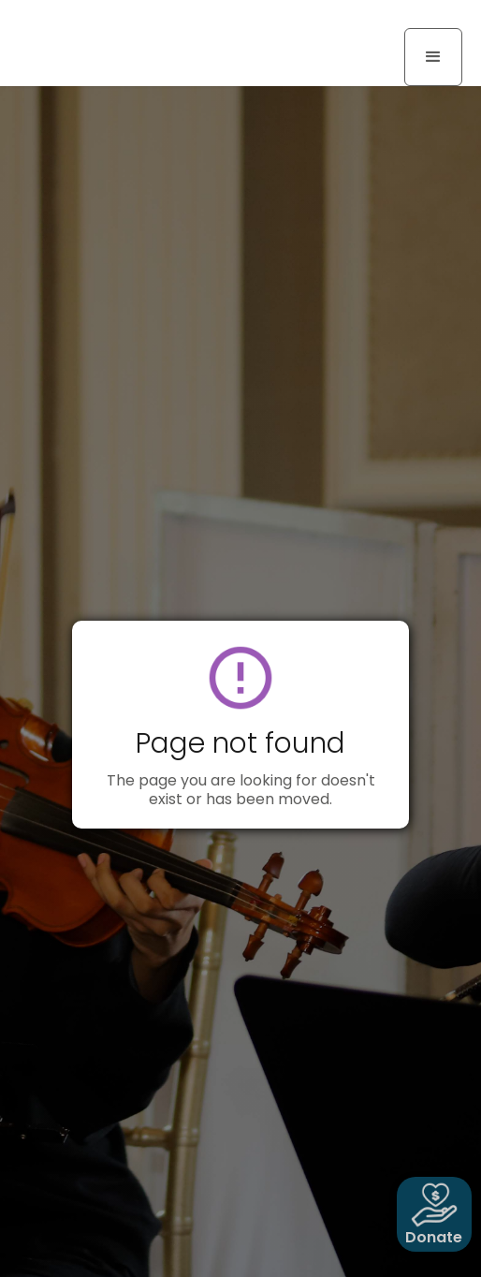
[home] (89, 20)
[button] (433, 57)
